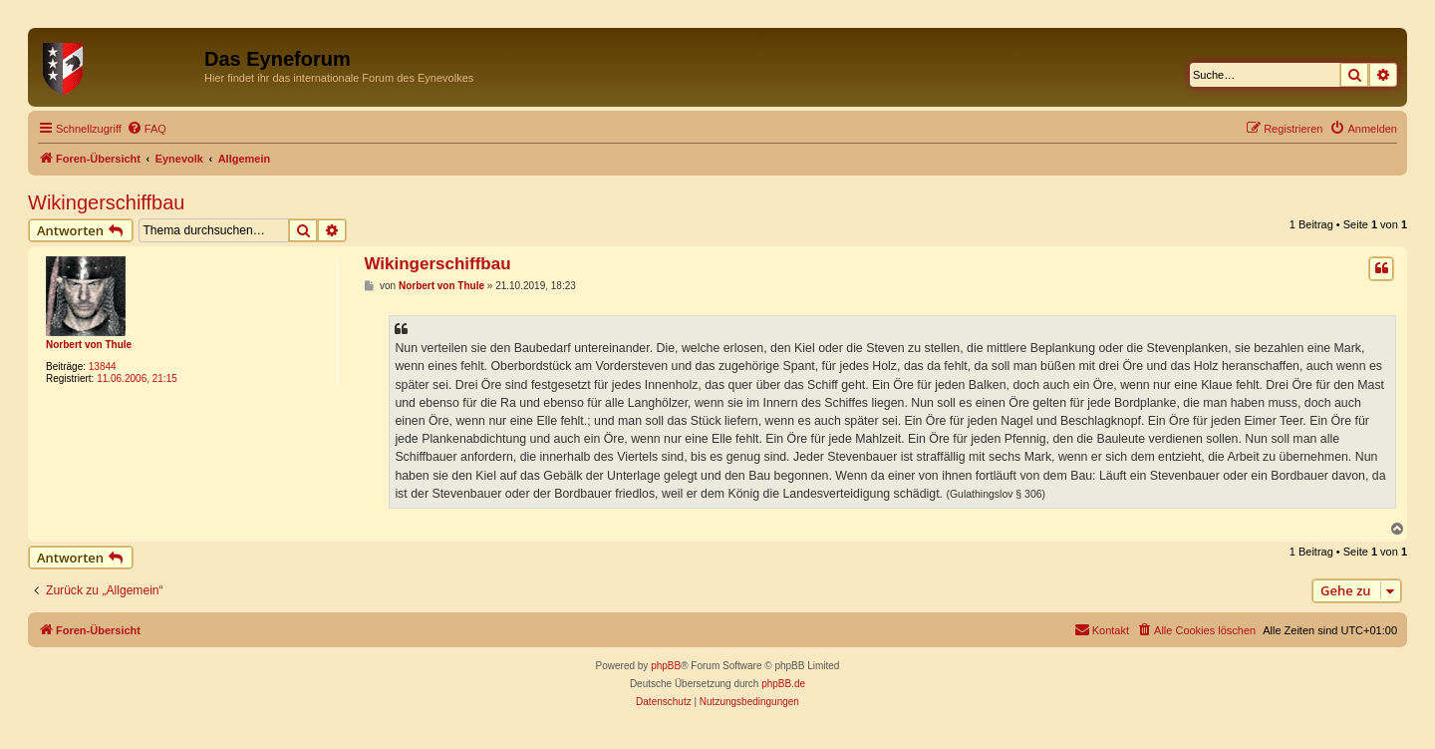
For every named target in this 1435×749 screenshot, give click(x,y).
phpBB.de (783, 683)
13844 (103, 366)
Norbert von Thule (89, 344)
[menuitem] (146, 129)
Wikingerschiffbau (106, 202)
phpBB (666, 665)
